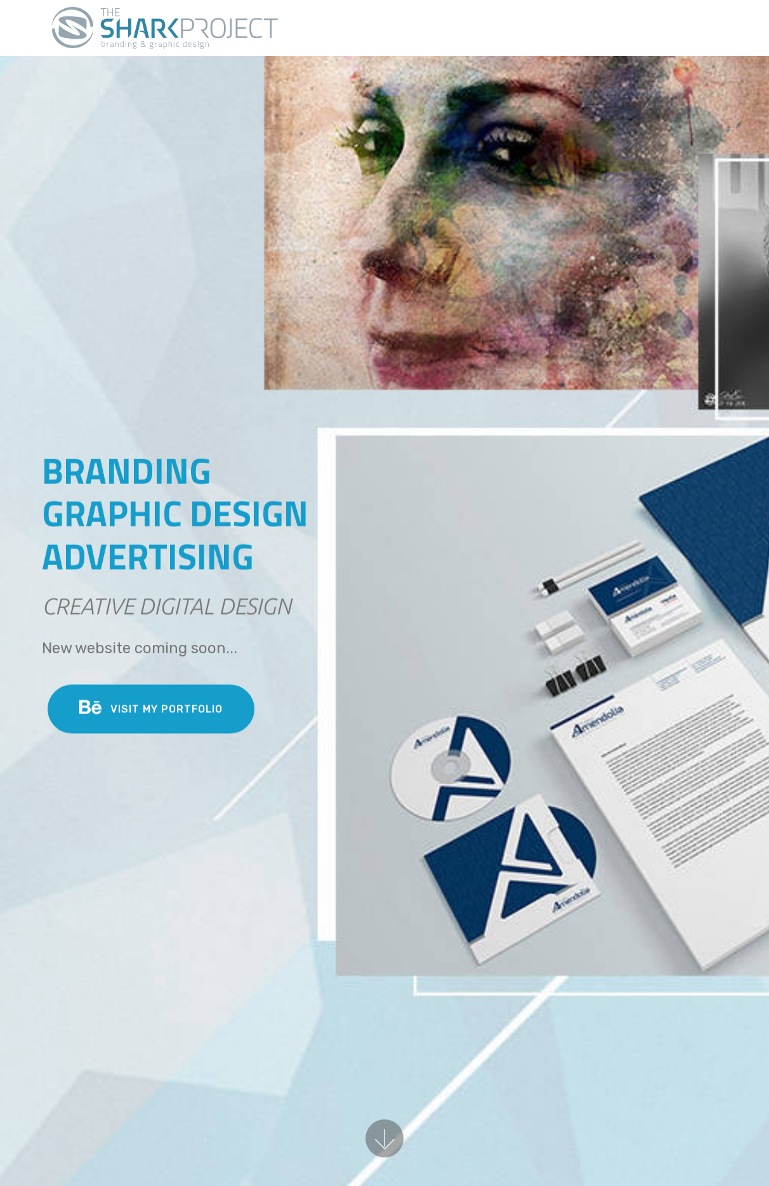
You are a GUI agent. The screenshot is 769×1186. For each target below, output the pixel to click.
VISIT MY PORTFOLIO (151, 711)
